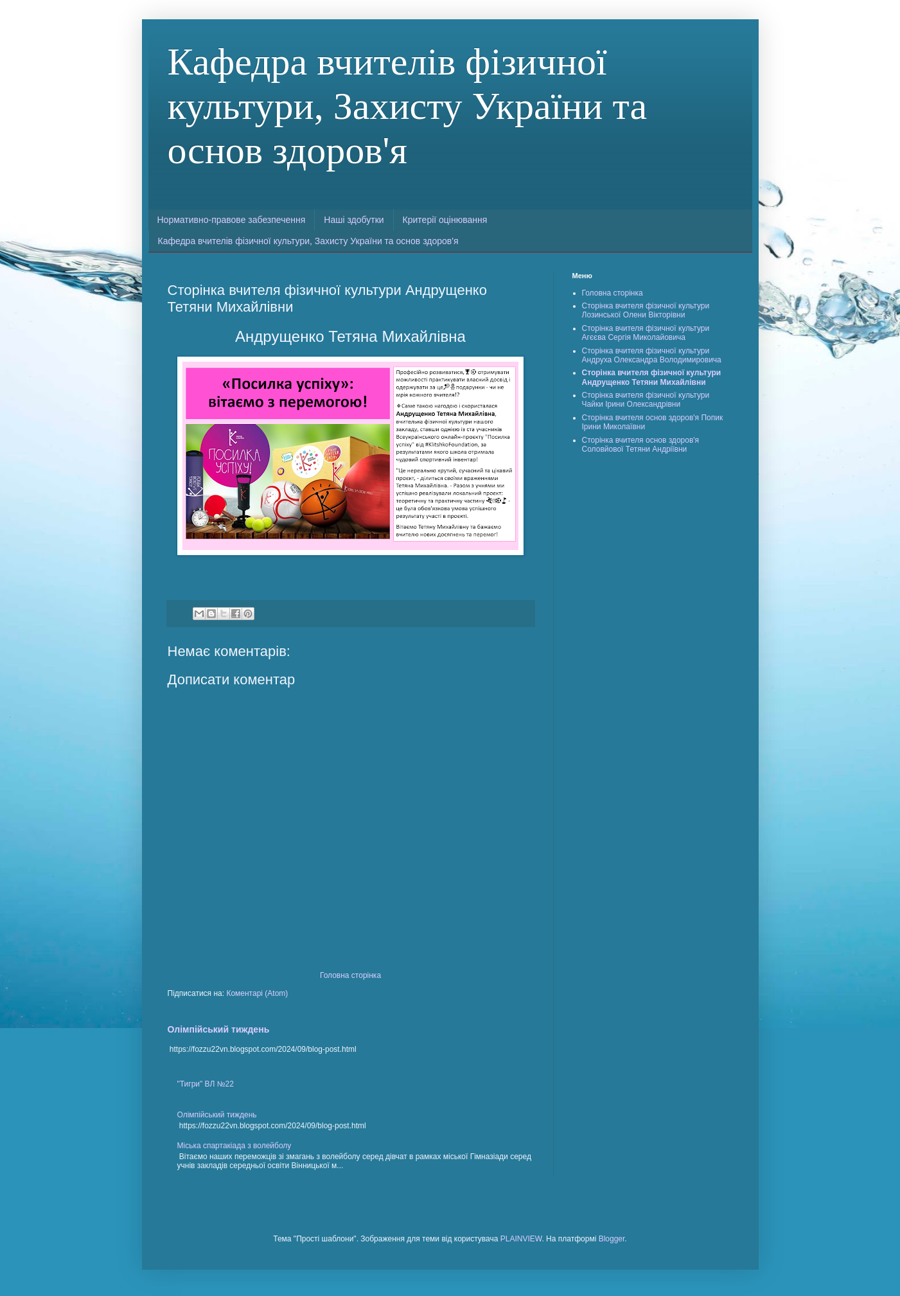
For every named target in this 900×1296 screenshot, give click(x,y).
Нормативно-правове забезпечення (231, 220)
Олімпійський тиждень (219, 1029)
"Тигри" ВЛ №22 (205, 1083)
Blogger (612, 1238)
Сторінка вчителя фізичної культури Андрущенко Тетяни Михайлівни (651, 377)
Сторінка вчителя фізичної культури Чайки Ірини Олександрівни (646, 400)
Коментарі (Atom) (257, 993)
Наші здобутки (354, 220)
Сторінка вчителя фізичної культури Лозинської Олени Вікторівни (646, 310)
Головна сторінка (350, 975)
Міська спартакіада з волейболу (234, 1145)
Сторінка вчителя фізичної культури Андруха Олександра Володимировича (651, 355)
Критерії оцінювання (445, 220)
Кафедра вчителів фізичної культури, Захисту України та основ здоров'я (408, 106)
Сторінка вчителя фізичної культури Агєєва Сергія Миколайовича (646, 333)
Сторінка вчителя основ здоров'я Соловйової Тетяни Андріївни (641, 445)
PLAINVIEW (521, 1238)
